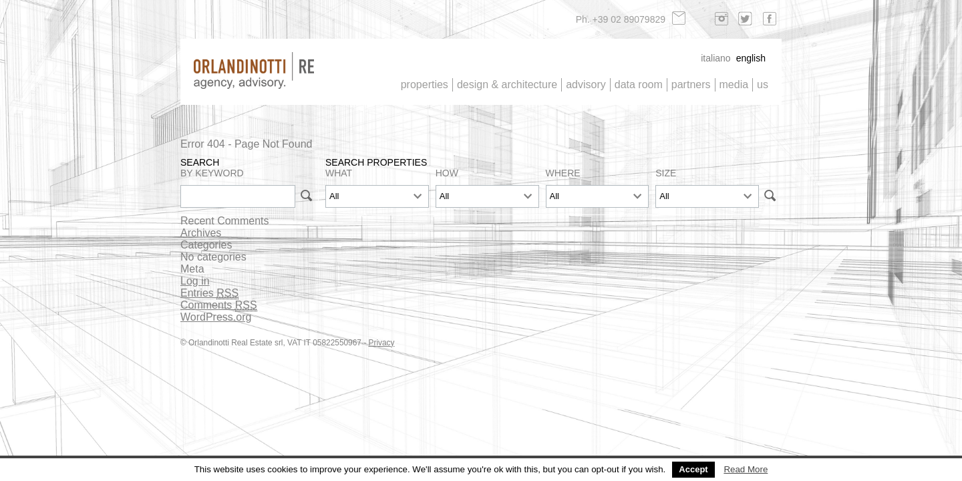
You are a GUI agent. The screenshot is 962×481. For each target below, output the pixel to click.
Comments (218, 305)
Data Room (639, 84)
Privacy (382, 342)
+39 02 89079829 (629, 19)
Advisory (586, 84)
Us (762, 84)
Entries (209, 293)
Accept (693, 469)
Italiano (715, 58)
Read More (746, 469)
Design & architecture (507, 84)
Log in (195, 281)
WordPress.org (215, 317)
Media (734, 84)
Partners (691, 84)
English (751, 58)
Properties (424, 84)
